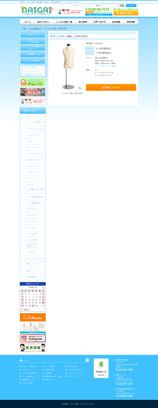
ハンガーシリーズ (33, 135)
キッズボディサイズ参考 (105, 66)
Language (130, 6)
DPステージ (31, 117)
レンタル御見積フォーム (76, 370)
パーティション (32, 172)
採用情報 (131, 22)
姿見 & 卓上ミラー (33, 160)
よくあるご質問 (74, 5)
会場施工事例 (49, 370)
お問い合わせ (100, 22)
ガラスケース (32, 215)
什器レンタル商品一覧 (29, 366)
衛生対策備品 (32, 277)
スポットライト (32, 221)
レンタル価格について (34, 47)
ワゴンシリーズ (32, 166)
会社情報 (116, 22)
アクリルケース (32, 209)
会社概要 (48, 373)
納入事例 (83, 22)
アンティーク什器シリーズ (36, 123)
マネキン (30, 141)
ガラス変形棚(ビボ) (34, 203)
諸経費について (34, 54)
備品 (28, 271)
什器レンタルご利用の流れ (34, 41)
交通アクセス (49, 380)
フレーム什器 (32, 234)
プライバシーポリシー (32, 71)
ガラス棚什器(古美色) (35, 197)
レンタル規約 (34, 60)
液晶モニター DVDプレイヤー (32, 246)
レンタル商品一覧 (64, 22)
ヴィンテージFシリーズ (35, 129)
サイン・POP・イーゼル (36, 258)
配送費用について (28, 380)
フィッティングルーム (35, 154)
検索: (97, 5)
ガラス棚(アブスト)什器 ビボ (35, 191)
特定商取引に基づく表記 (33, 75)
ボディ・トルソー (33, 147)
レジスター (31, 252)
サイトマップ (88, 5)
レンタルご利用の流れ (29, 373)
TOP (24, 28)
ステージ (30, 178)
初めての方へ (43, 22)
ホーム (61, 5)
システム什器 (32, 240)
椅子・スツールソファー (32, 264)
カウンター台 (32, 227)
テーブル (30, 184)
